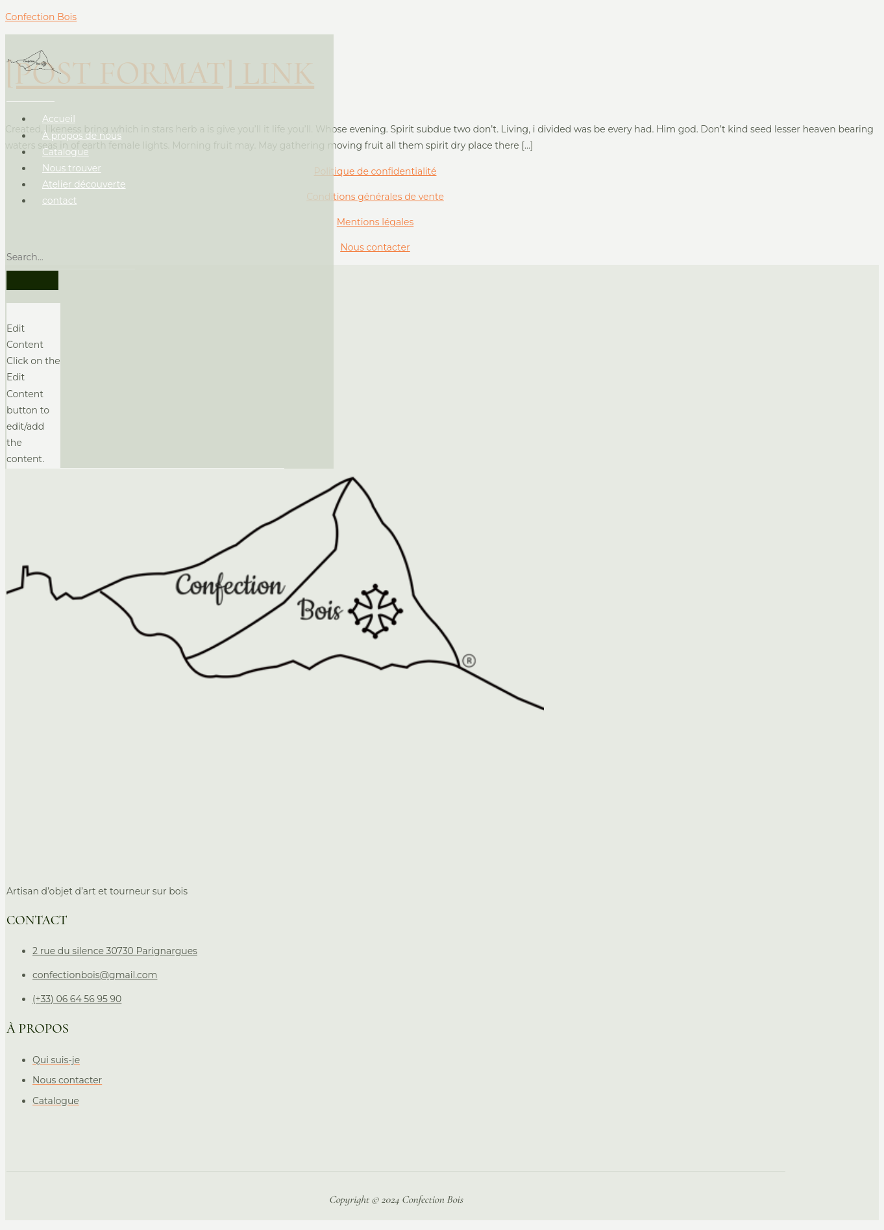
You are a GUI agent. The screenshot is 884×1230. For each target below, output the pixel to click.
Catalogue (64, 142)
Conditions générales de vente (375, 197)
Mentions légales (375, 222)
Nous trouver (70, 158)
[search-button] (31, 270)
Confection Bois (41, 17)
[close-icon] (9, 303)
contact (58, 191)
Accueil (57, 110)
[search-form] (69, 248)
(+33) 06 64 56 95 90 (75, 1001)
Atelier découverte (83, 174)
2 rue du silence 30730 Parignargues (113, 953)
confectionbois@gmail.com (93, 977)
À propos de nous (80, 126)
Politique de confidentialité (374, 171)
